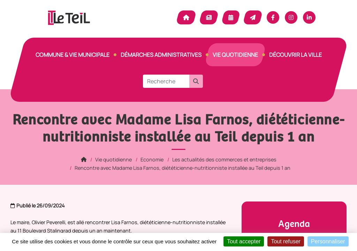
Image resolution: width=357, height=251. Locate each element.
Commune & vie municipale (72, 55)
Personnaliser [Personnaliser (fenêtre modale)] (328, 241)
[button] (196, 81)
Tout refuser (285, 241)
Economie (152, 159)
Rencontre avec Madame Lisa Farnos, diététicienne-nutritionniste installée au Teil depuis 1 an (182, 168)
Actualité (208, 17)
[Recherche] (166, 81)
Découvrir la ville (295, 55)
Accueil (186, 17)
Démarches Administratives (161, 55)
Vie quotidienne (235, 55)
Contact (252, 17)
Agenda (231, 17)
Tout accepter (243, 241)
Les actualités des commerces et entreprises (224, 159)
